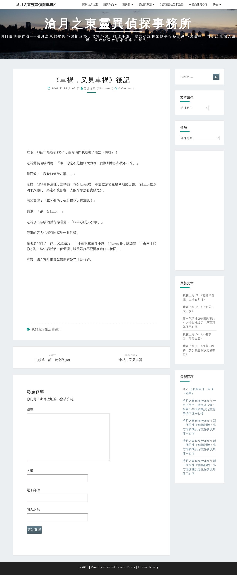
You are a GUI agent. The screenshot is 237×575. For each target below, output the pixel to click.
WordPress (127, 567)
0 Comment (126, 88)
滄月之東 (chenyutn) (99, 88)
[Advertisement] (92, 124)
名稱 (30, 470)
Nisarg (154, 567)
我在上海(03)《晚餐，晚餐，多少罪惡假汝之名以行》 (199, 350)
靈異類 (126, 4)
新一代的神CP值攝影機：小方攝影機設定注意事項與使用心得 (199, 323)
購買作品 (108, 4)
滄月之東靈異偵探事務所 (36, 4)
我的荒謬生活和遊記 (171, 4)
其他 (215, 4)
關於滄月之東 (90, 4)
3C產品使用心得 (198, 4)
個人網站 (33, 509)
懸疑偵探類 (145, 4)
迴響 (30, 410)
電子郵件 (33, 490)
